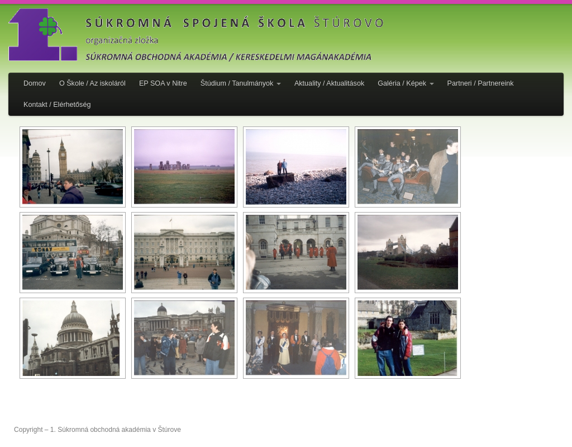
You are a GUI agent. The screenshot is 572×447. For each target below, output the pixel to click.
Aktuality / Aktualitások (329, 83)
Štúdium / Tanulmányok (241, 83)
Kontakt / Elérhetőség (56, 105)
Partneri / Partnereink (480, 83)
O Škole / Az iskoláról (92, 83)
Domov (34, 83)
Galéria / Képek (405, 83)
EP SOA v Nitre (163, 83)
